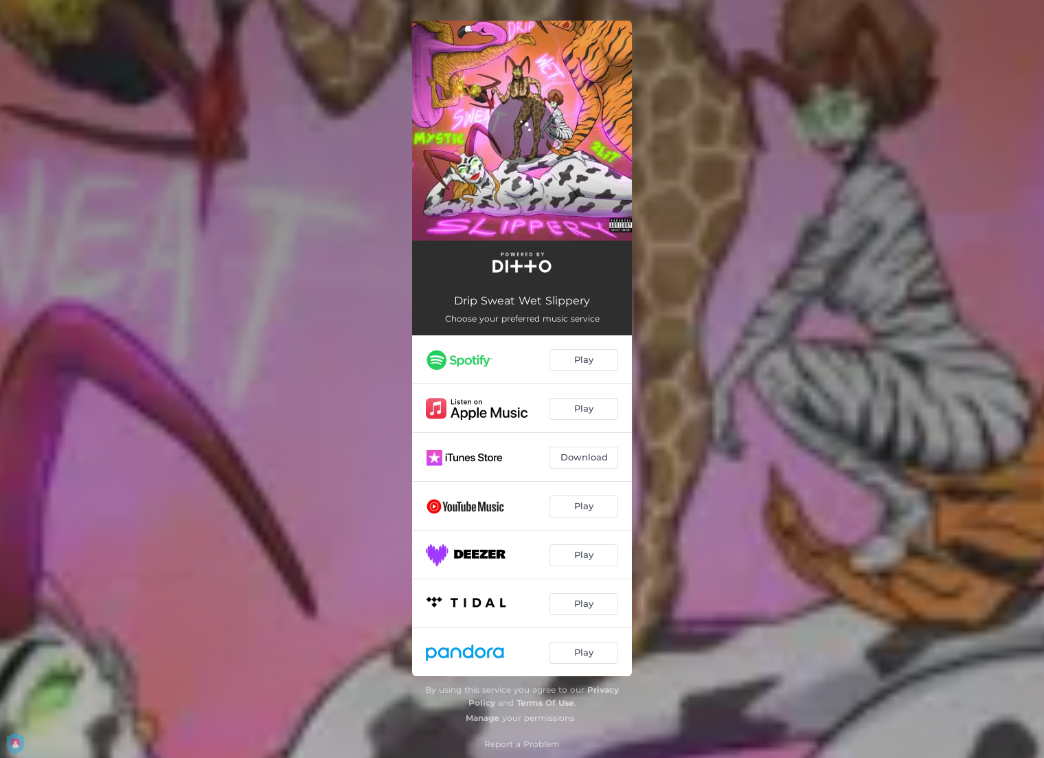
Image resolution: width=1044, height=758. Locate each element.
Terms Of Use (545, 703)
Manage (482, 718)
